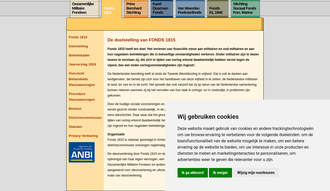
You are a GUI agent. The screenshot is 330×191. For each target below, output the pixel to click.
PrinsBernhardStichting (134, 8)
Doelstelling (78, 46)
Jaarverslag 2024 (82, 64)
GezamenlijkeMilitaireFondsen (83, 8)
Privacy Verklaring (83, 136)
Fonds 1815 (78, 37)
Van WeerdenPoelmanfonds (189, 10)
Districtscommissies (85, 118)
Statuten (75, 127)
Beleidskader (79, 55)
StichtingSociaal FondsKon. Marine (244, 8)
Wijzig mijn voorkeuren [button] (256, 173)
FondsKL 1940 (215, 10)
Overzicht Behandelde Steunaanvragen (82, 79)
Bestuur (75, 109)
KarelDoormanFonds (160, 8)
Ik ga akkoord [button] (193, 173)
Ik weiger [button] (220, 173)
